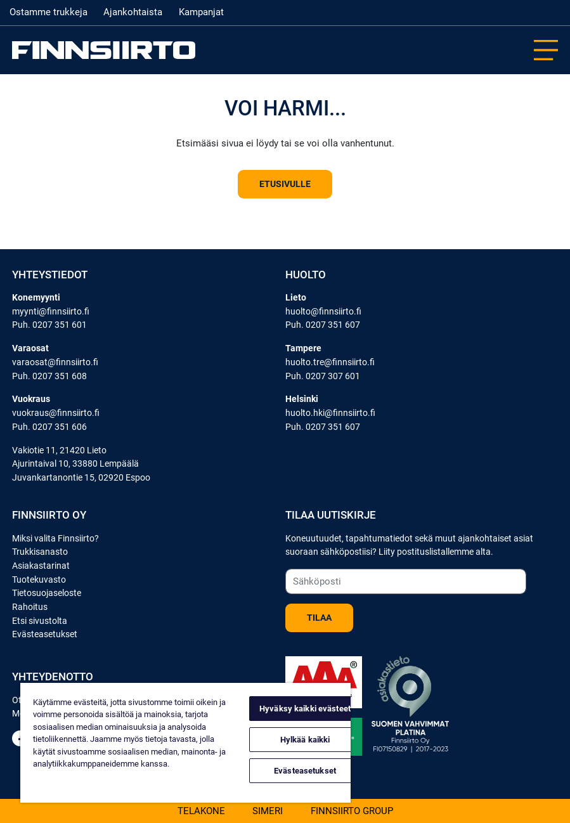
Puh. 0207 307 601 (322, 376)
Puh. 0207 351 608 (49, 376)
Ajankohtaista (132, 12)
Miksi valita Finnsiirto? (55, 538)
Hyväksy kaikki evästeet (305, 708)
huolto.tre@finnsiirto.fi (330, 362)
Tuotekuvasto (39, 579)
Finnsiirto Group (352, 810)
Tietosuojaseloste (46, 593)
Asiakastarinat (41, 566)
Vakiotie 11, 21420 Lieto (59, 450)
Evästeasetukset (44, 634)
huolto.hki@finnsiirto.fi (330, 413)
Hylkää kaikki (305, 739)
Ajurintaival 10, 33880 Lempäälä (75, 463)
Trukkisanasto (40, 552)
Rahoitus (30, 607)
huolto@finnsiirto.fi (323, 311)
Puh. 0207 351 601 (49, 325)
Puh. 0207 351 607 (322, 325)
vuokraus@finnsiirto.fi (56, 413)
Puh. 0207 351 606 (49, 427)
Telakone (201, 810)
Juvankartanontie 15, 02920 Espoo (81, 477)
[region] (185, 743)
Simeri (267, 810)
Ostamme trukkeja (48, 12)
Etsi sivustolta (39, 621)
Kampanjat (201, 12)
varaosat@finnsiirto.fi (55, 362)
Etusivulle (285, 184)
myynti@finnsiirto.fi (50, 311)
